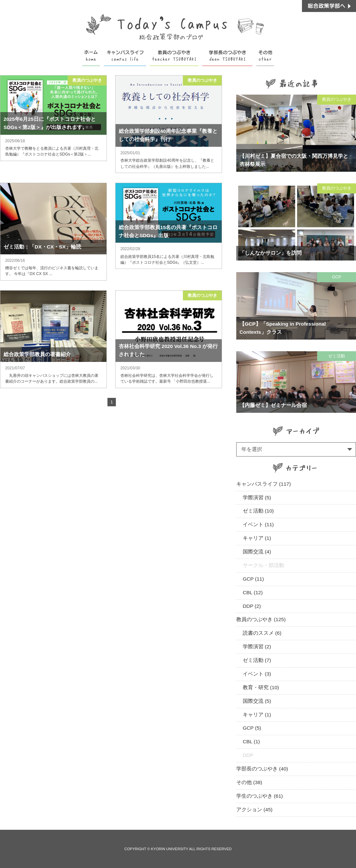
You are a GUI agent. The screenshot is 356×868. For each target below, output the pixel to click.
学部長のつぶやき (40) (262, 768)
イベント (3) (257, 674)
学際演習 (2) (257, 646)
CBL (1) (251, 741)
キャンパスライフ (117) (263, 484)
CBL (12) (253, 592)
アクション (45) (254, 809)
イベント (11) (258, 524)
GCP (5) (252, 728)
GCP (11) (253, 579)
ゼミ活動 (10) (258, 511)
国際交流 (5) (257, 701)
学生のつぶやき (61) (259, 796)
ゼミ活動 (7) (257, 660)
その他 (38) (249, 782)
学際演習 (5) (257, 497)
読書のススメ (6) (262, 633)
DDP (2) (252, 606)
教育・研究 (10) (261, 687)
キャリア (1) (257, 538)
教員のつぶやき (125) (261, 619)
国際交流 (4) (257, 551)
